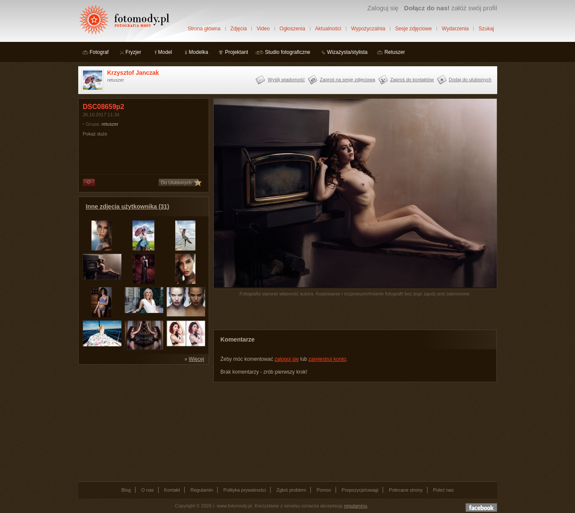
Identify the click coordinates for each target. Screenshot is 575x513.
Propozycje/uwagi (360, 489)
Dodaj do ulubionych (470, 79)
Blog (126, 489)
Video (263, 29)
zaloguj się (286, 359)
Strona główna (204, 29)
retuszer (109, 124)
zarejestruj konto (327, 359)
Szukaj (486, 29)
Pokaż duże (95, 133)
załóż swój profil (450, 8)
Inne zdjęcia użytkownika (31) (127, 206)
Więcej (196, 359)
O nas (147, 489)
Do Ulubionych (176, 182)
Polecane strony (406, 489)
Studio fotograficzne (287, 52)
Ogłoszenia (292, 29)
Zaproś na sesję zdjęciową (347, 79)
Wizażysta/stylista (347, 52)
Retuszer (394, 52)
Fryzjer (134, 52)
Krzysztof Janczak (133, 72)
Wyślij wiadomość (286, 79)
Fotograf (99, 52)
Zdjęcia (238, 29)
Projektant (236, 52)
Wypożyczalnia (368, 29)
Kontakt (172, 489)
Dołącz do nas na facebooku (481, 507)
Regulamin (202, 489)
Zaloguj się (382, 8)
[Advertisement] (142, 422)
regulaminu (355, 505)
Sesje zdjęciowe (413, 29)
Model (165, 52)
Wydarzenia (455, 29)
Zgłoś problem (291, 489)
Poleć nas (443, 489)
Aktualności (328, 29)
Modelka (198, 52)
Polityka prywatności (244, 489)
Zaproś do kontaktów (412, 79)
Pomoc (324, 489)
